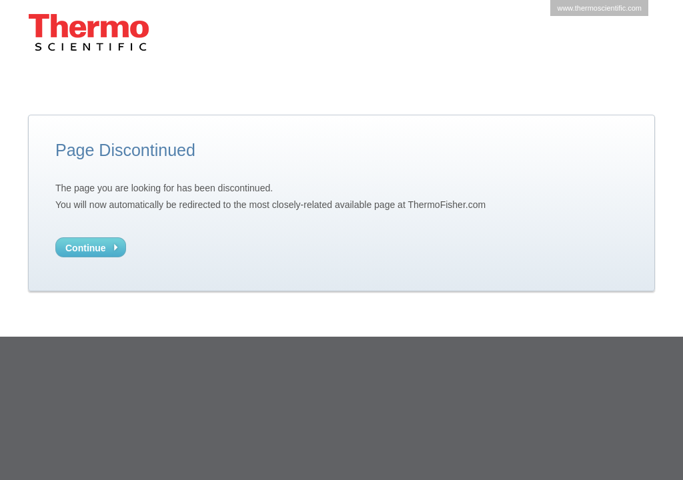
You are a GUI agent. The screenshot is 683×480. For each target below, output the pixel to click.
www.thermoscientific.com (599, 8)
